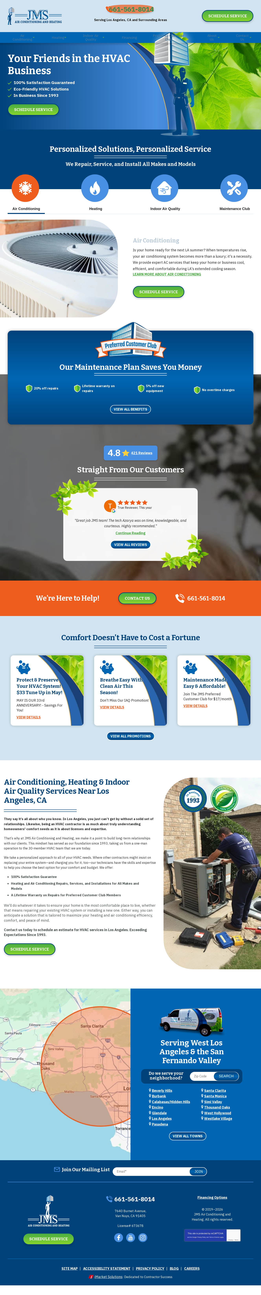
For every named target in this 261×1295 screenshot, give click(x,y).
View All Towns (188, 1145)
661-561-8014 (133, 11)
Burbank (159, 1106)
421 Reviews (141, 461)
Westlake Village (218, 1128)
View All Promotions (130, 747)
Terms (236, 1254)
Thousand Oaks (217, 1117)
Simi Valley (213, 1112)
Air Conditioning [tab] (26, 207)
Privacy (230, 1254)
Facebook (118, 1248)
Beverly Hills (162, 1101)
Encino (157, 1117)
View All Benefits (130, 417)
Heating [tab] (95, 207)
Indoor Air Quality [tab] (165, 207)
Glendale (159, 1122)
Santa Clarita (215, 1101)
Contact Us (134, 605)
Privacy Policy (201, 1251)
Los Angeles (162, 1128)
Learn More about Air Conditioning (167, 285)
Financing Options (212, 1206)
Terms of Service (214, 1251)
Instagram (143, 1248)
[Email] (159, 1180)
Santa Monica (215, 1106)
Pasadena (160, 1133)
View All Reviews (130, 552)
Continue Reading (130, 540)
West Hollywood (217, 1122)
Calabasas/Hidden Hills (171, 1112)
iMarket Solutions (106, 1286)
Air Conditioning (152, 251)
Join (199, 1180)
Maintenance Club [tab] (235, 207)
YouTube (131, 1248)
